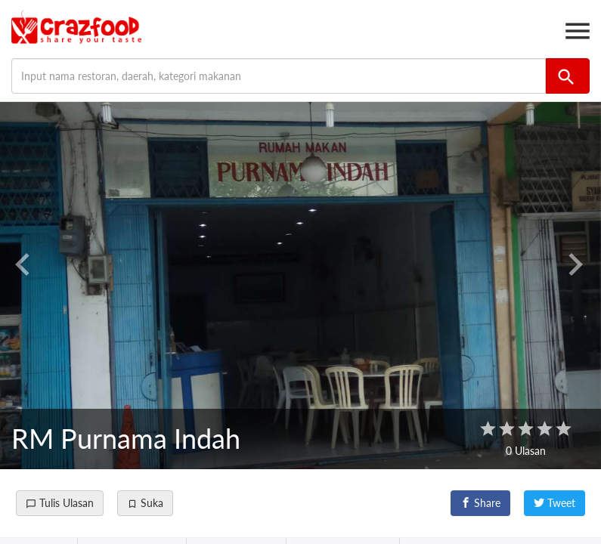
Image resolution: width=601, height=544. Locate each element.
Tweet (554, 502)
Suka (145, 502)
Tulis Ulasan (60, 502)
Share (480, 502)
